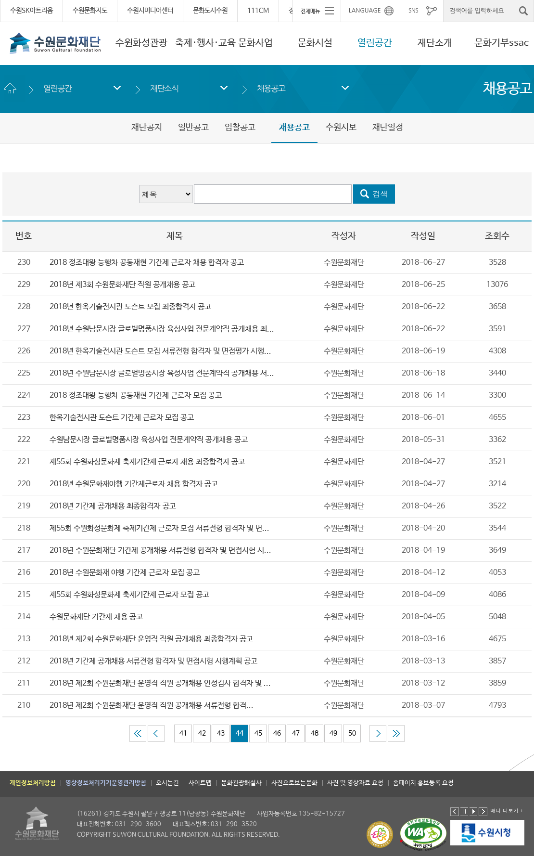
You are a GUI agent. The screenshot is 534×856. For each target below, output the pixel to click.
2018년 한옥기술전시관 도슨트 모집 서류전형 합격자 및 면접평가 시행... (160, 351)
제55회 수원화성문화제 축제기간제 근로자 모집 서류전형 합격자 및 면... (159, 528)
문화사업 (255, 43)
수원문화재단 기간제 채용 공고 (96, 617)
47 (296, 733)
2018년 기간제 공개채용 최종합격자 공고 (113, 506)
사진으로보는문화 (294, 783)
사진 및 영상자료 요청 (355, 783)
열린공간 (374, 43)
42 (202, 733)
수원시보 (341, 127)
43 (221, 733)
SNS (413, 10)
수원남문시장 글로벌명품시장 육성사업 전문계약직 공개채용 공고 (149, 439)
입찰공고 (240, 127)
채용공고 (271, 88)
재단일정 (387, 127)
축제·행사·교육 (205, 43)
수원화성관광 (141, 43)
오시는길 (167, 783)
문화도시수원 (210, 10)
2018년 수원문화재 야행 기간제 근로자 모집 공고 (125, 572)
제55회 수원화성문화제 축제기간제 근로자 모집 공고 (129, 594)
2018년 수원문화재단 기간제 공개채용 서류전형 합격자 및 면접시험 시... (160, 550)
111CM (258, 10)
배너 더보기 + (506, 810)
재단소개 (435, 43)
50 (352, 733)
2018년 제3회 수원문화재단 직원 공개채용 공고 (122, 284)
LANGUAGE (365, 10)
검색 (380, 193)
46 (277, 733)
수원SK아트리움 (31, 10)
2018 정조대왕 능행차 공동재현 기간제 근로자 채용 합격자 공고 (147, 262)
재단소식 (164, 88)
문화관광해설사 (241, 783)
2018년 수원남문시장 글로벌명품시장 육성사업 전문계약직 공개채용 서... (162, 373)
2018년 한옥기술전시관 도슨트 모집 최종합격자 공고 (130, 306)
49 (333, 733)
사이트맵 (200, 783)
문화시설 (315, 43)
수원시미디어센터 (150, 10)
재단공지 (146, 127)
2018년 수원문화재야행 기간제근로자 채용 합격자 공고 (134, 484)
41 (183, 733)
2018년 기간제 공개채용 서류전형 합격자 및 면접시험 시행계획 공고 (153, 661)
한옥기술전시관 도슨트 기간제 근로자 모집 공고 (122, 417)
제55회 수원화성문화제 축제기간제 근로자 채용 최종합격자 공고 (147, 462)
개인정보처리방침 (33, 783)
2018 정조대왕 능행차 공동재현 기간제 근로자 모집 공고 (136, 395)
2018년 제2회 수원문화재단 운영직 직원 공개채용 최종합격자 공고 (151, 639)
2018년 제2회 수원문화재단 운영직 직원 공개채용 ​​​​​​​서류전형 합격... (152, 705)
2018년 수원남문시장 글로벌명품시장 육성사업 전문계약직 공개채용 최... (162, 329)
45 (258, 733)
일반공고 (193, 127)
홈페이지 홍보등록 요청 (423, 783)
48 (314, 733)
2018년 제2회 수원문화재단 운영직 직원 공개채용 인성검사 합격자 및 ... (160, 683)
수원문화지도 (90, 10)
